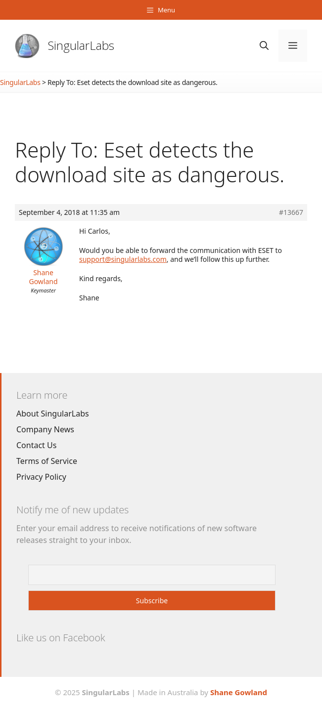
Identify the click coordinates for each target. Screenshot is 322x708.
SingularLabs (81, 45)
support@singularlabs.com (123, 259)
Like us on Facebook (60, 637)
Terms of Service (46, 461)
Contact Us (36, 445)
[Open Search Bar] (264, 46)
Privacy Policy (41, 476)
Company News (45, 429)
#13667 (291, 212)
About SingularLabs (52, 413)
